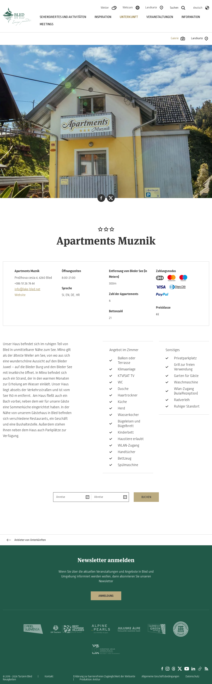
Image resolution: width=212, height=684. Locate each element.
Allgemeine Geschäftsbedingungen (160, 676)
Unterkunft (129, 17)
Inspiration (103, 17)
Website (20, 295)
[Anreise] (72, 497)
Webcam (128, 7)
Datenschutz (192, 676)
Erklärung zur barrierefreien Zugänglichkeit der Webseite (104, 676)
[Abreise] (110, 497)
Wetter (105, 7)
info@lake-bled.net (27, 289)
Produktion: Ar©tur (90, 679)
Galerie (178, 38)
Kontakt (49, 676)
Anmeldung (106, 595)
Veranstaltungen (159, 17)
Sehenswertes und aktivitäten (63, 17)
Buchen (146, 497)
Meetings (46, 24)
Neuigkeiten (9, 679)
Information (190, 17)
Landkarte (151, 7)
